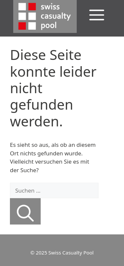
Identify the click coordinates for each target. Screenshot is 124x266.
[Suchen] (25, 211)
